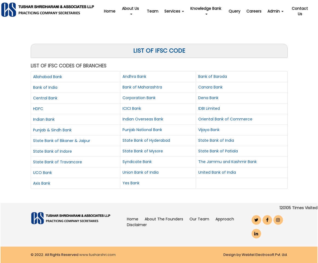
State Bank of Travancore (57, 162)
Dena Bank (208, 98)
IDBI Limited (209, 108)
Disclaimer (137, 224)
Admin (275, 11)
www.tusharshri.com (97, 254)
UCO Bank (42, 172)
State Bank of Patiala (218, 151)
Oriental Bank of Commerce (225, 119)
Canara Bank (210, 87)
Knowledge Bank (206, 10)
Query (234, 11)
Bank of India (45, 87)
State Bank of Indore (52, 151)
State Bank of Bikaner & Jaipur (61, 140)
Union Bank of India (140, 172)
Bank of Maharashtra (142, 87)
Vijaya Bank (209, 129)
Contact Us (300, 11)
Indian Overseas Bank (142, 119)
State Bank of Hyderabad (146, 140)
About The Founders (164, 219)
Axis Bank (41, 183)
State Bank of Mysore (142, 151)
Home (109, 11)
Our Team (199, 219)
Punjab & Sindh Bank (52, 130)
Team (152, 11)
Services (174, 11)
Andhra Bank (134, 76)
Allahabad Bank (47, 76)
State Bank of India (216, 140)
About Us (131, 10)
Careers (253, 11)
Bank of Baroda (212, 76)
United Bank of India (217, 172)
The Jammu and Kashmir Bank (227, 161)
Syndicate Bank (137, 161)
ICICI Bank (131, 108)
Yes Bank (130, 183)
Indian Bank (44, 119)
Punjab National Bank (142, 129)
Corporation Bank (139, 98)
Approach (224, 219)
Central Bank (45, 98)
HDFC (38, 108)
